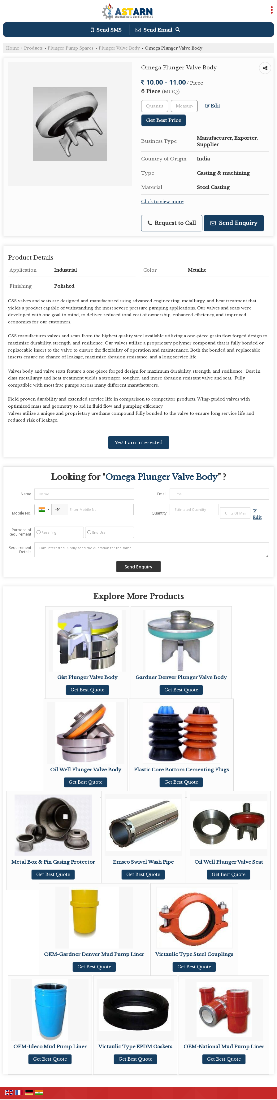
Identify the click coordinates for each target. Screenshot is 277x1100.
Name (26, 494)
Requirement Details (20, 550)
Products (33, 48)
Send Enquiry (233, 223)
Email (162, 494)
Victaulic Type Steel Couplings (194, 954)
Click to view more (162, 201)
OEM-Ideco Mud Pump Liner (50, 1047)
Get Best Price (163, 120)
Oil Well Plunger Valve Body (85, 770)
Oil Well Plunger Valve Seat (228, 862)
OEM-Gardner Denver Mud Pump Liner (94, 954)
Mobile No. (21, 513)
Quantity (159, 513)
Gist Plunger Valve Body (87, 677)
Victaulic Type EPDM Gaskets (135, 1047)
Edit (212, 106)
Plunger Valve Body (119, 48)
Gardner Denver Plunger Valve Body (181, 677)
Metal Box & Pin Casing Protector (53, 862)
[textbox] (184, 106)
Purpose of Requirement (20, 532)
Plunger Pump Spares (70, 48)
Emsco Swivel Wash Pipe (143, 862)
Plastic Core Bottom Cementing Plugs (181, 770)
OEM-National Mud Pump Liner (224, 1047)
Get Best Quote (87, 690)
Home (12, 48)
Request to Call (172, 223)
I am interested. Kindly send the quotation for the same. (151, 549)
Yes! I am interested (139, 442)
